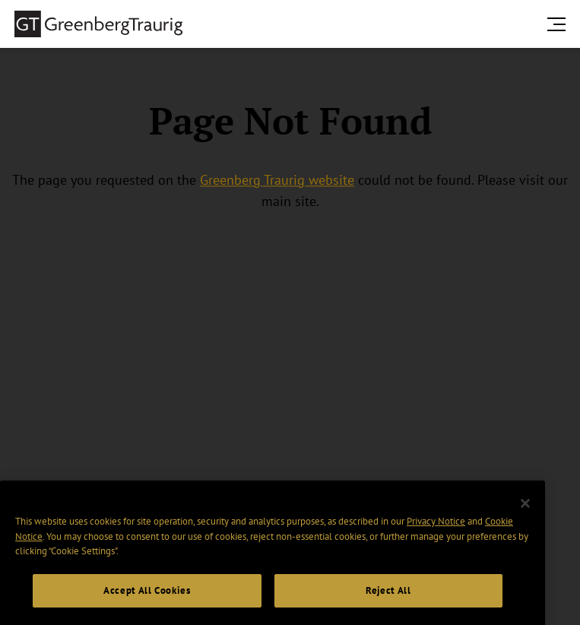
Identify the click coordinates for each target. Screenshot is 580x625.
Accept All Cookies (147, 601)
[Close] (525, 514)
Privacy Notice (436, 531)
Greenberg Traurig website (277, 180)
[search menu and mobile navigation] (559, 24)
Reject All (388, 601)
